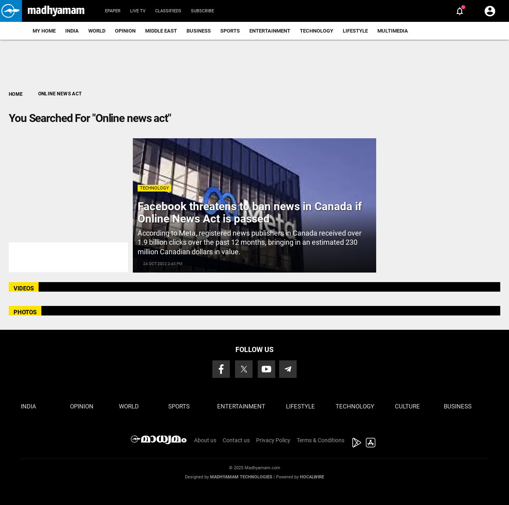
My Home (44, 31)
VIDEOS (24, 288)
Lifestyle (355, 31)
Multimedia (392, 31)
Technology (316, 31)
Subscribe (202, 11)
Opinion (125, 31)
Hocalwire (312, 477)
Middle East (161, 31)
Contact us (236, 440)
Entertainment (269, 31)
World (96, 31)
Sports (230, 31)
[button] (11, 11)
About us (205, 440)
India (72, 31)
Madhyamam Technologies (241, 477)
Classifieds (168, 11)
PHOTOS (25, 312)
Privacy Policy (273, 440)
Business (199, 31)
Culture (407, 406)
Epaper (112, 11)
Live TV (138, 11)
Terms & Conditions (320, 440)
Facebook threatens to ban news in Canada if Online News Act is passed (250, 212)
